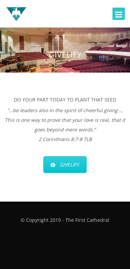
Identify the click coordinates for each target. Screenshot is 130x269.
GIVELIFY (65, 164)
